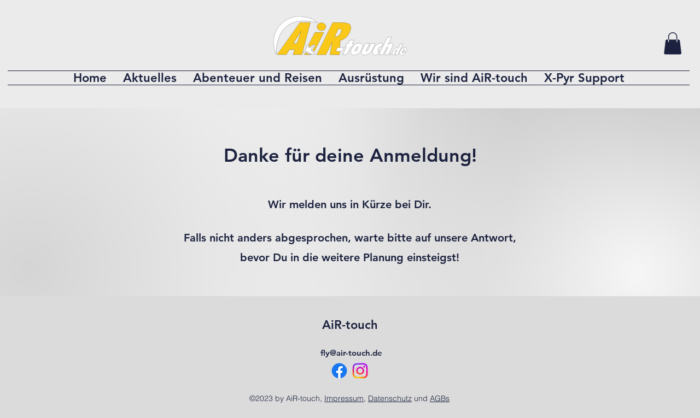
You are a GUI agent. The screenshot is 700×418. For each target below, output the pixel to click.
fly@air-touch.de (351, 353)
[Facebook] (339, 371)
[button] (672, 43)
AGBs (440, 398)
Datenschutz (390, 398)
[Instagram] (360, 371)
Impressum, (345, 398)
